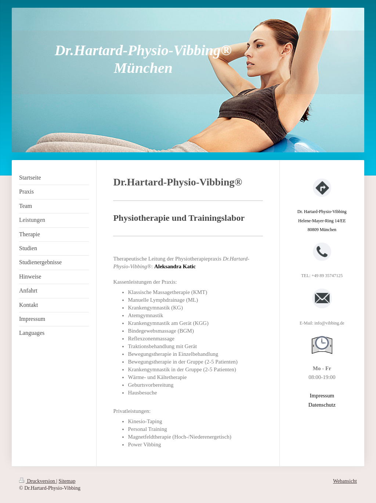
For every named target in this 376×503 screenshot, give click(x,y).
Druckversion (37, 481)
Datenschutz (322, 405)
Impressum (322, 395)
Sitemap (67, 481)
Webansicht (345, 481)
